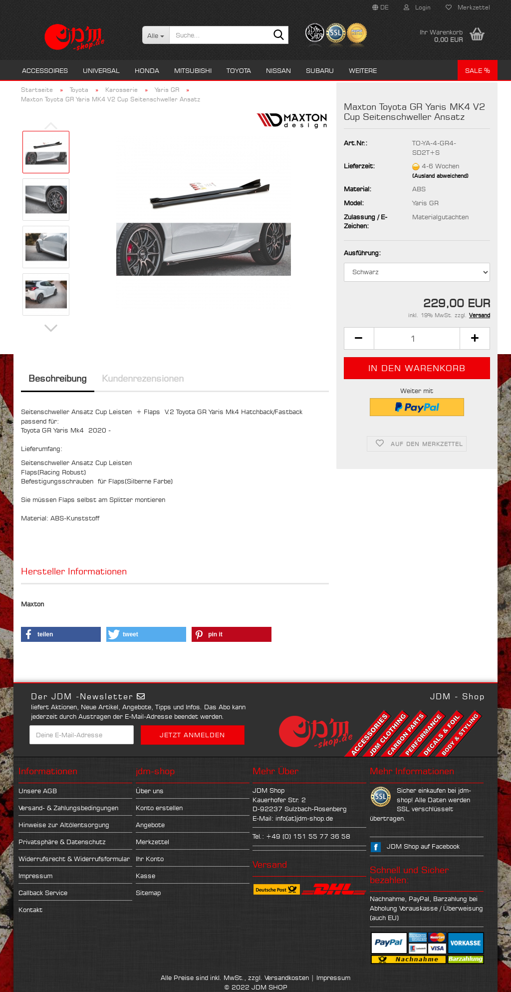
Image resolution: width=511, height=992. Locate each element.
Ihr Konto (150, 859)
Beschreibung (57, 378)
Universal (101, 70)
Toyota (239, 70)
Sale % (477, 70)
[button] (380, 7)
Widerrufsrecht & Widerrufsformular (74, 859)
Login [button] (417, 7)
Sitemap (148, 893)
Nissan (278, 70)
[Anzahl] (417, 338)
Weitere (363, 70)
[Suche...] (156, 35)
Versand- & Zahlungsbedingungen (68, 808)
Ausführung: (362, 253)
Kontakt (30, 910)
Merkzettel (468, 7)
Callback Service (42, 893)
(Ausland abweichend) (440, 175)
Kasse (145, 876)
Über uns (150, 791)
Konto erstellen (159, 808)
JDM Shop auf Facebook (423, 846)
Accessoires (45, 70)
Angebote (150, 825)
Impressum (35, 876)
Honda (147, 70)
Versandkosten (286, 978)
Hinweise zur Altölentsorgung (63, 825)
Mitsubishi (193, 70)
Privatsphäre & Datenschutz (62, 842)
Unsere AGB (37, 791)
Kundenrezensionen (143, 378)
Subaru (320, 70)
